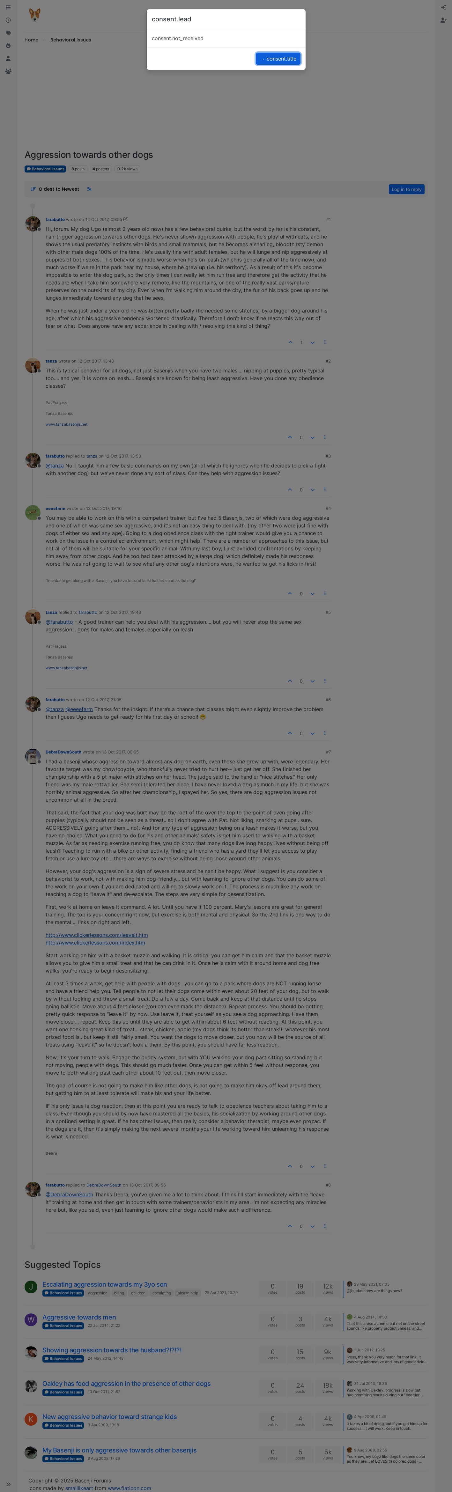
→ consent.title (278, 58)
